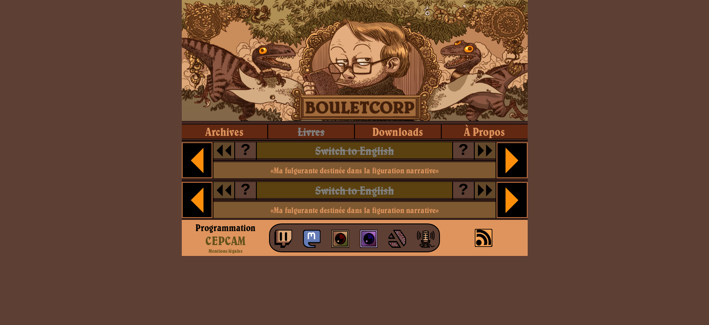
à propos (484, 132)
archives (224, 132)
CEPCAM (225, 240)
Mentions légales (225, 251)
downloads (397, 132)
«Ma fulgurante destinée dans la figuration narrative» (354, 170)
